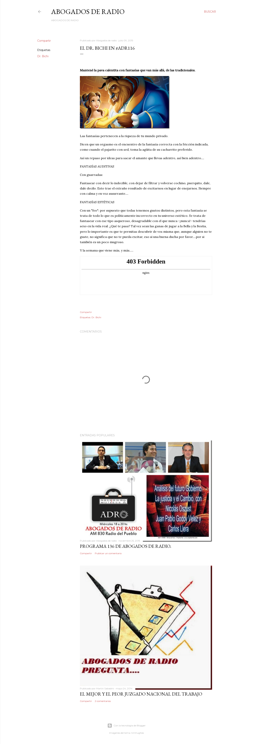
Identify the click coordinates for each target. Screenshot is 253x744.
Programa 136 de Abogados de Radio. (125, 546)
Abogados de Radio (88, 11)
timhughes (137, 732)
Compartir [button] (44, 40)
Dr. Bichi (42, 56)
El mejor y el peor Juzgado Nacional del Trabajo (141, 694)
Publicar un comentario (108, 553)
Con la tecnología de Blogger (126, 725)
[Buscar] (210, 11)
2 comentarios (103, 701)
